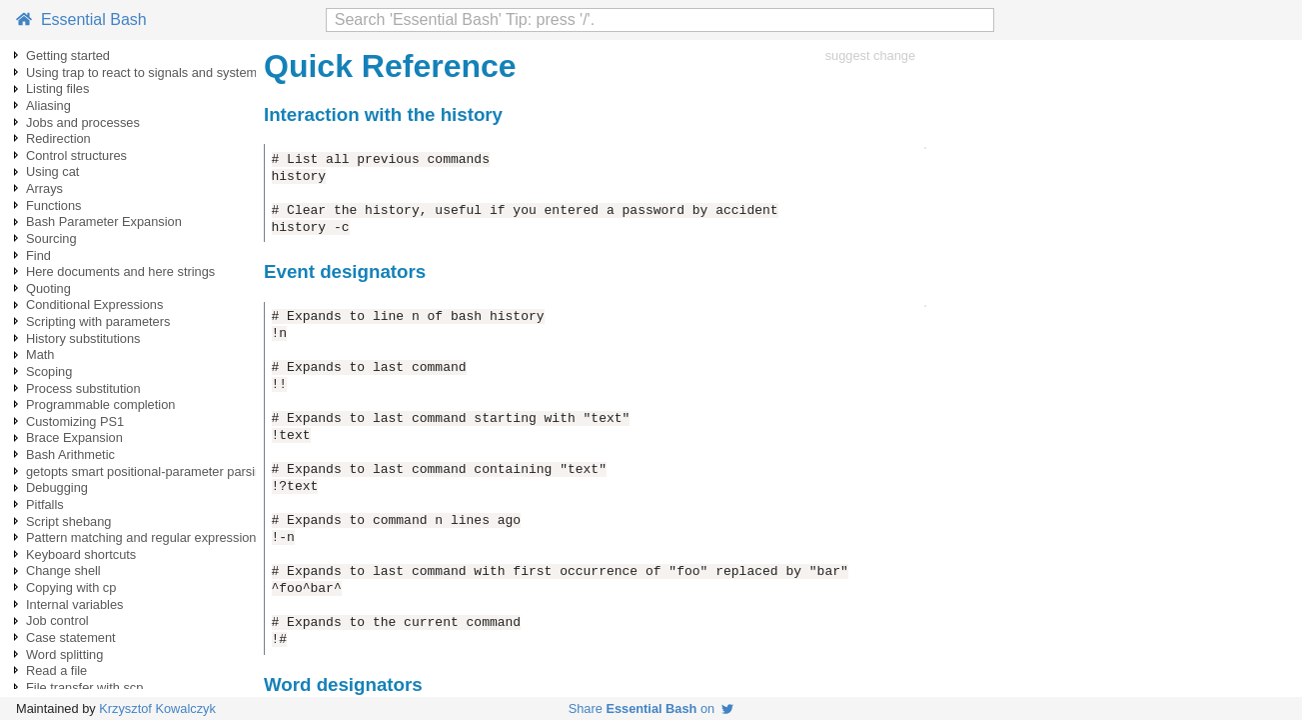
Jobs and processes (83, 122)
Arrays (44, 188)
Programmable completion (100, 404)
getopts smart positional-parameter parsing (147, 471)
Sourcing (51, 238)
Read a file (56, 670)
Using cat (52, 171)
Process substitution (83, 388)
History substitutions (83, 338)
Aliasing (48, 105)
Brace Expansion (74, 437)
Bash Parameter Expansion (104, 221)
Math (40, 354)
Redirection (58, 138)
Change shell (63, 570)
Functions (53, 205)
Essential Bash (81, 19)
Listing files (57, 88)
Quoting (48, 288)
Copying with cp (71, 587)
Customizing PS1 (75, 421)
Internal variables (74, 604)
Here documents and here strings (120, 271)
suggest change (870, 55)
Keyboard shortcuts (81, 554)
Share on (651, 708)
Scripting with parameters (98, 321)
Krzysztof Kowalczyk (157, 708)
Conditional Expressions (94, 304)
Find (38, 255)
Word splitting (64, 654)
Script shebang (68, 521)
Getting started (68, 55)
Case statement (71, 637)
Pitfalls (45, 504)
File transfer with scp (84, 687)
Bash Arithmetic (70, 454)
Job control (57, 620)
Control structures (76, 155)
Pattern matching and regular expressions (144, 537)
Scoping (49, 371)
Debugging (57, 487)
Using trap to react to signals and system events (162, 72)
